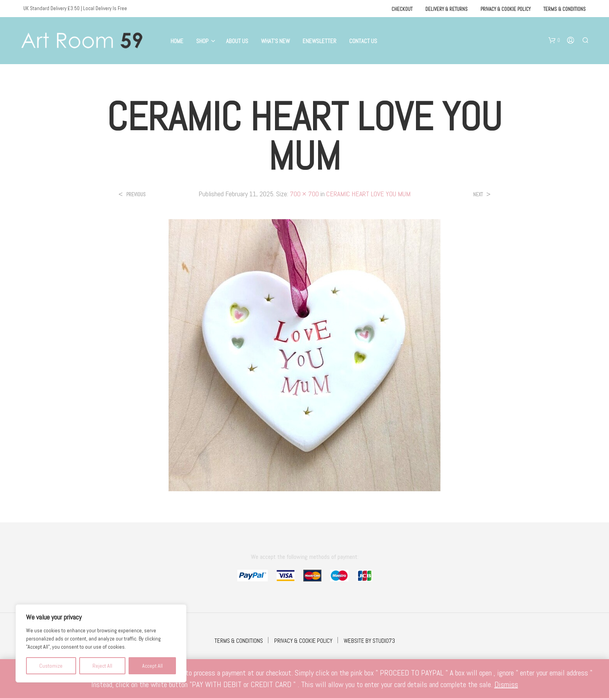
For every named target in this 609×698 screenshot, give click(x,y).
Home (177, 41)
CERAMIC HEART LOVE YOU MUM (368, 193)
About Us (237, 41)
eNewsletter (319, 41)
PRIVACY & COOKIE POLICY (303, 640)
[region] (101, 643)
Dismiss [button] (506, 684)
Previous (136, 194)
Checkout (402, 9)
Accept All (152, 665)
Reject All (102, 665)
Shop (202, 41)
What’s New (275, 41)
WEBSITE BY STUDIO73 (369, 640)
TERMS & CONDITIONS (238, 640)
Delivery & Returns (446, 9)
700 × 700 (304, 193)
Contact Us (363, 41)
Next (478, 194)
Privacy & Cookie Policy (505, 9)
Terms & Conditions (564, 9)
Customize (51, 665)
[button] (554, 40)
